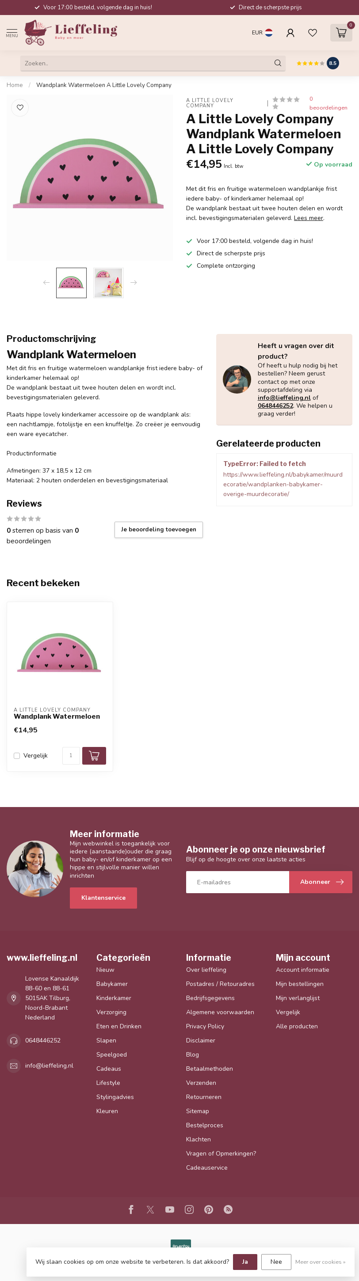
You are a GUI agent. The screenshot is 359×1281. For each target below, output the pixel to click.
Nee (276, 1262)
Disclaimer (200, 1040)
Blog (192, 1054)
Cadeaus (108, 1069)
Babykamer (112, 984)
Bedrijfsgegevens (210, 998)
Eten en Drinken (118, 1026)
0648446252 (275, 406)
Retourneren (204, 1097)
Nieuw (105, 970)
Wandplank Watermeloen (57, 716)
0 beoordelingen (328, 103)
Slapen (106, 1040)
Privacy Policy (205, 1026)
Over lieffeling (206, 970)
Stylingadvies (115, 1097)
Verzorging (111, 1012)
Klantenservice (103, 898)
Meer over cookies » (320, 1262)
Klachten (198, 1139)
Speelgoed (111, 1054)
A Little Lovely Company (210, 103)
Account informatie (302, 970)
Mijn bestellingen (300, 984)
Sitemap (197, 1111)
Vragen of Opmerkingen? (221, 1153)
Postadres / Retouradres (220, 984)
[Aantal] (71, 756)
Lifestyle (108, 1083)
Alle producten (297, 1026)
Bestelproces (204, 1125)
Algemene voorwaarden (220, 1012)
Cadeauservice (207, 1168)
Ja (245, 1262)
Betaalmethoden (209, 1069)
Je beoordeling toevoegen (158, 530)
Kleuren (107, 1111)
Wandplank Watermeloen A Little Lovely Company (104, 85)
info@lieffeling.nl (284, 398)
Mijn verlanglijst (298, 998)
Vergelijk (35, 755)
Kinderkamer (113, 998)
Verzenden (201, 1083)
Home (15, 85)
